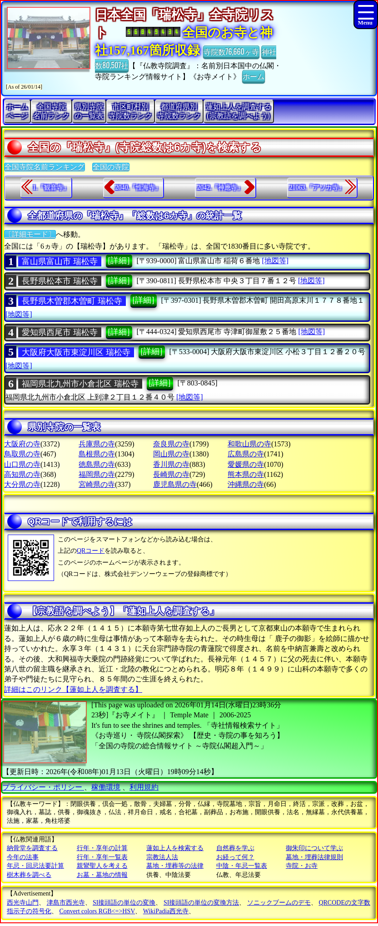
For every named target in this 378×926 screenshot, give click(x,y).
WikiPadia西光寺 (166, 911)
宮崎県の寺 (97, 484)
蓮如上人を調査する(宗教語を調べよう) (238, 111)
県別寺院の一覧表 (89, 111)
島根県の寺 (97, 454)
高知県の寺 (22, 474)
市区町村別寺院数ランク (130, 111)
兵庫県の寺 (97, 444)
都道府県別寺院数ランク (179, 111)
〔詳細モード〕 (30, 234)
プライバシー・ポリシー (43, 787)
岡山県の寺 (171, 454)
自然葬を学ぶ (235, 848)
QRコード (90, 550)
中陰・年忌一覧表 (241, 865)
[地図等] (275, 261)
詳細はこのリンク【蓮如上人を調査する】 (73, 689)
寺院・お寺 (302, 865)
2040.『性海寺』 (138, 187)
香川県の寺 (171, 464)
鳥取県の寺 (22, 454)
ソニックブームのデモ (279, 902)
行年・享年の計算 (102, 848)
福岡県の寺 (97, 474)
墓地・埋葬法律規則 (314, 857)
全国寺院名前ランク (51, 111)
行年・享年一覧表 (102, 857)
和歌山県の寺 (249, 444)
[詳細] (119, 260)
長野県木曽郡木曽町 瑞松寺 (72, 300)
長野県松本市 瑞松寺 (60, 280)
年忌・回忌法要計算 (35, 865)
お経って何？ (235, 857)
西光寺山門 (23, 902)
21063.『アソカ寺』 (317, 187)
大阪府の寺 (22, 444)
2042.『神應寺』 (220, 187)
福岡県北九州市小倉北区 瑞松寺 (80, 383)
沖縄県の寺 (246, 484)
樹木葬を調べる (29, 874)
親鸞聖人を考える (102, 865)
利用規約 (144, 787)
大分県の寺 (22, 484)
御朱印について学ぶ (314, 848)
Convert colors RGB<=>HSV (97, 911)
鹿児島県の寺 (175, 484)
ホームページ (17, 111)
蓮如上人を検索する (175, 848)
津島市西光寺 (66, 902)
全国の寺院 (111, 167)
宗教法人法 (162, 857)
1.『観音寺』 (51, 187)
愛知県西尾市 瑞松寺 (60, 332)
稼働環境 (105, 787)
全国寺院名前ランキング (45, 167)
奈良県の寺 (171, 444)
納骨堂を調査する (32, 848)
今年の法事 (23, 857)
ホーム (253, 75)
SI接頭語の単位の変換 (124, 902)
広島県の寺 (246, 454)
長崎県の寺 (171, 474)
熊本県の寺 (246, 474)
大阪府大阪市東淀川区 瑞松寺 (76, 352)
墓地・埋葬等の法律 (175, 865)
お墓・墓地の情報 (102, 874)
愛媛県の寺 (246, 464)
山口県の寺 (22, 464)
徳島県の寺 (97, 464)
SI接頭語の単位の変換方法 (201, 902)
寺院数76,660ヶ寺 (231, 51)
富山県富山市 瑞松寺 (60, 261)
